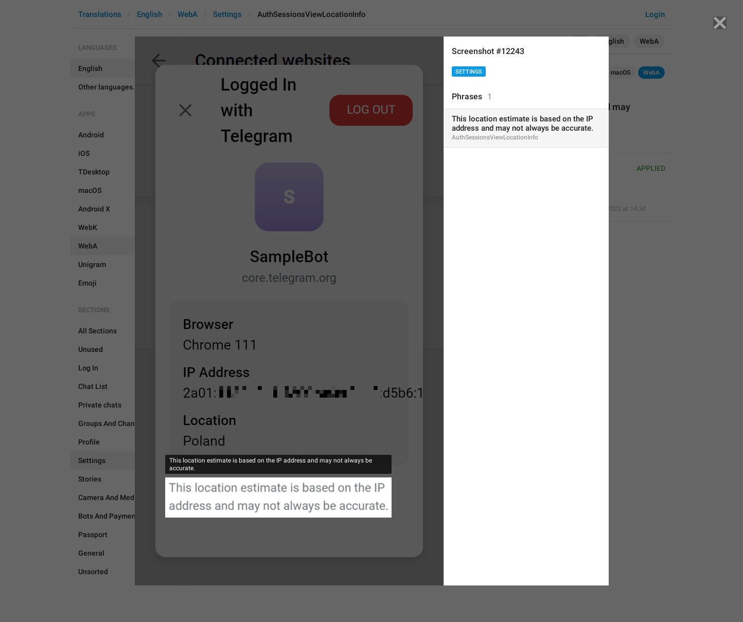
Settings (468, 71)
